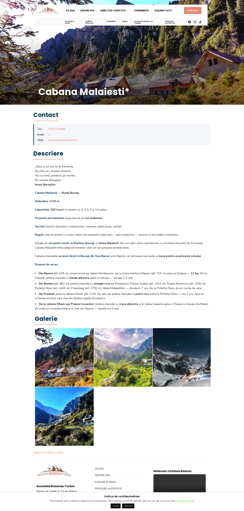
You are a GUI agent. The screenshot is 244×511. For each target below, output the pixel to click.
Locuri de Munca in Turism (143, 22)
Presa (125, 21)
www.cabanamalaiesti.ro (63, 140)
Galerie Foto (163, 10)
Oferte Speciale (89, 22)
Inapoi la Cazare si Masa (48, 452)
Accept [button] (116, 505)
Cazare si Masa (69, 22)
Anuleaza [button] (128, 505)
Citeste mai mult (185, 500)
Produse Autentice (170, 22)
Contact (192, 10)
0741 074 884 (56, 129)
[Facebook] (189, 21)
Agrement (111, 21)
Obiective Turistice (113, 10)
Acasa (70, 10)
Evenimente (141, 10)
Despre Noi (87, 10)
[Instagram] (194, 21)
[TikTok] (200, 21)
